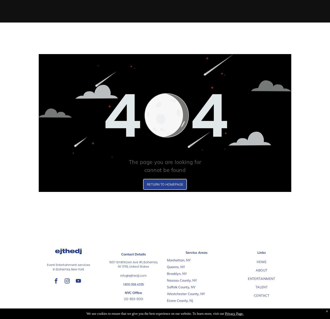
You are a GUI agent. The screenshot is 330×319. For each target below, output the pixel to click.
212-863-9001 (133, 299)
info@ (124, 276)
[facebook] (56, 281)
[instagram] (67, 281)
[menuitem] (261, 262)
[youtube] (78, 281)
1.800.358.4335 (133, 284)
